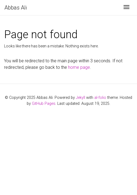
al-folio (100, 97)
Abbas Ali (15, 7)
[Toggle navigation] (126, 7)
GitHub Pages (43, 103)
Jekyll (80, 97)
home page (79, 67)
